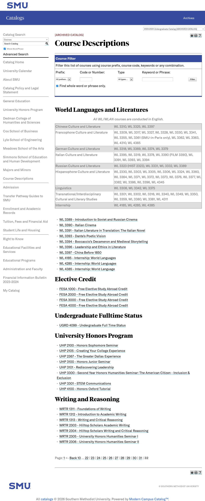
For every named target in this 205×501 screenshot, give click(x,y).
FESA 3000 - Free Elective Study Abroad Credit (93, 300)
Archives (188, 18)
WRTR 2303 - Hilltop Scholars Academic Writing (94, 425)
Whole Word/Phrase (15, 49)
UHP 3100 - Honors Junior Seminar (84, 362)
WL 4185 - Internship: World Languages (87, 258)
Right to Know (13, 239)
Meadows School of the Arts (23, 148)
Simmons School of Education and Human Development (25, 159)
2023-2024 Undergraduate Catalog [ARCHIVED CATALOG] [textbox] (170, 29)
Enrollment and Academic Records (22, 211)
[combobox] (174, 29)
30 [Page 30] (134, 458)
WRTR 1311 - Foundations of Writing (85, 409)
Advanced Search (15, 54)
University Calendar (17, 71)
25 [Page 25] (104, 458)
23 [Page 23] (92, 458)
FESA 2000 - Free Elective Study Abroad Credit (93, 294)
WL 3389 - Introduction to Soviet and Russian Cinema (98, 219)
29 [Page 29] (128, 458)
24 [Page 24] (98, 458)
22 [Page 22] (86, 458)
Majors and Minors (17, 170)
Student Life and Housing (21, 230)
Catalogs (15, 18)
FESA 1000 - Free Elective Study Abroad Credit (93, 289)
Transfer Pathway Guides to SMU (23, 198)
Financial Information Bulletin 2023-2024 (25, 280)
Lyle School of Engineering (22, 140)
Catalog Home (13, 62)
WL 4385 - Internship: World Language (87, 269)
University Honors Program (23, 110)
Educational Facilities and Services (22, 249)
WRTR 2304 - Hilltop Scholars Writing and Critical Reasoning (103, 431)
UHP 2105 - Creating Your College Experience (92, 351)
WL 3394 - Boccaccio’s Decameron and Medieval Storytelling (103, 241)
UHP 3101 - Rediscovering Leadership (86, 367)
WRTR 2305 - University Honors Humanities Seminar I (98, 436)
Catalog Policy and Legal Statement (21, 90)
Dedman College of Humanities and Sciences (21, 120)
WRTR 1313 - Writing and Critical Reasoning (91, 420)
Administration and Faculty (23, 269)
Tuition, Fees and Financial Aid (25, 221)
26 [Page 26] (110, 458)
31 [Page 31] (140, 458)
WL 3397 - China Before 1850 (80, 252)
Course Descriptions (18, 178)
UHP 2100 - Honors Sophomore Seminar (88, 345)
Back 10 (75, 458)
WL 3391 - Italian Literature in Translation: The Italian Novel (102, 230)
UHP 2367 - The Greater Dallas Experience (90, 356)
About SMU (11, 79)
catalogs (47, 499)
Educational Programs (19, 260)
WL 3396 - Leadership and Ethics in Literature (92, 247)
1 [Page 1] (64, 458)
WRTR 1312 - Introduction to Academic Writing (92, 414)
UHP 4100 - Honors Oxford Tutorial (85, 389)
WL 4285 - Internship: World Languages (87, 263)
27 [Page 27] (116, 458)
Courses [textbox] (8, 39)
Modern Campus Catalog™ (148, 499)
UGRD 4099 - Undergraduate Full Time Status (92, 325)
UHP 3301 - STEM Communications (85, 383)
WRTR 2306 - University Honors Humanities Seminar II (99, 442)
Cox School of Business (20, 131)
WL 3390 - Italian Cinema (77, 225)
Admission (11, 187)
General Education (16, 101)
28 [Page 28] (122, 458)
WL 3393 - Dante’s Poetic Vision (82, 236)
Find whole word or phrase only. (82, 86)
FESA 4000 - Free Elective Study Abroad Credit (93, 305)
